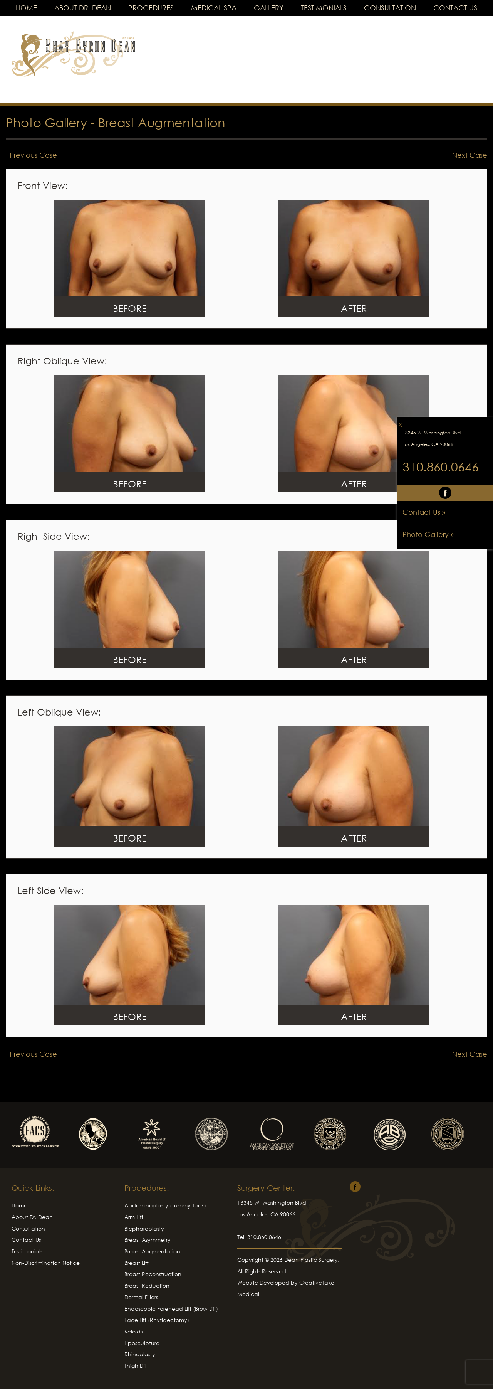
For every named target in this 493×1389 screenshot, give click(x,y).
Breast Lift (136, 1262)
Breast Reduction (146, 1285)
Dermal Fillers (141, 1297)
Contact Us (455, 7)
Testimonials (324, 7)
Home (26, 7)
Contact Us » (423, 512)
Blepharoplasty (144, 1228)
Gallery (268, 7)
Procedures (151, 7)
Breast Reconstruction (152, 1274)
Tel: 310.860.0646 (259, 1237)
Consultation (390, 7)
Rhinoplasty (139, 1354)
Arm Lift (133, 1217)
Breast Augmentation (161, 122)
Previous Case (33, 155)
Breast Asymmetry (147, 1239)
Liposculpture (141, 1343)
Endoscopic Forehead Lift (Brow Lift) (171, 1308)
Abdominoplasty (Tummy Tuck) (165, 1205)
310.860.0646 (440, 466)
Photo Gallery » (428, 534)
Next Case (469, 155)
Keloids (133, 1331)
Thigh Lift (135, 1365)
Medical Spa (213, 7)
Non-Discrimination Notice (46, 1262)
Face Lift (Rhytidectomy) (156, 1320)
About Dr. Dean (82, 7)
